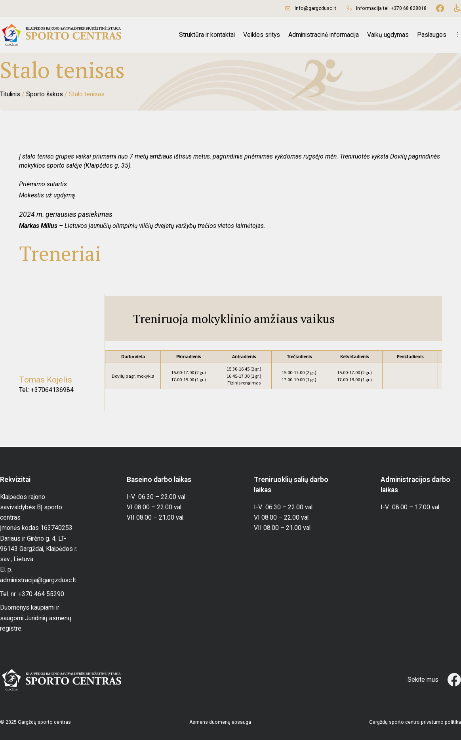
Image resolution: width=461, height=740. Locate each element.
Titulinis (10, 94)
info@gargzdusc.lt (315, 8)
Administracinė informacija (323, 34)
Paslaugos (431, 34)
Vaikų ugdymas (388, 34)
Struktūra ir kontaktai (207, 34)
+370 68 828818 (409, 8)
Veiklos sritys (261, 34)
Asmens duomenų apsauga (220, 722)
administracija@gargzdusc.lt (38, 580)
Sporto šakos (44, 94)
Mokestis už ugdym (45, 195)
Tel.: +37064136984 (46, 390)
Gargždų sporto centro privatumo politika (415, 722)
